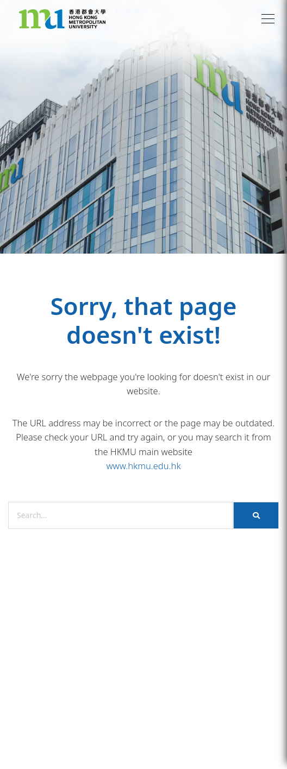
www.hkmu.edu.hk (143, 465)
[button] (268, 19)
